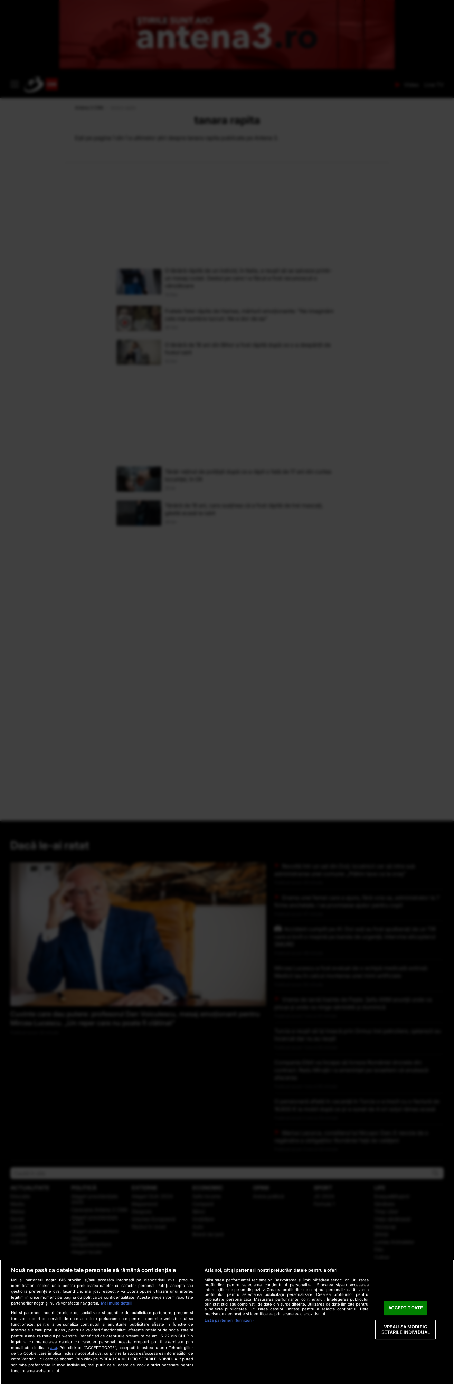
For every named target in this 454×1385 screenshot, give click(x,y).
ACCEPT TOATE (405, 1308)
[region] (227, 1322)
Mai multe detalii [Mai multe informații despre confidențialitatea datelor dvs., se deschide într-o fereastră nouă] (116, 1303)
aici (53, 1347)
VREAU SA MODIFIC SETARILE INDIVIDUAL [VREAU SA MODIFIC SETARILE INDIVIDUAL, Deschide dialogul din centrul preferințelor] (405, 1329)
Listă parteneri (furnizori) (229, 1320)
